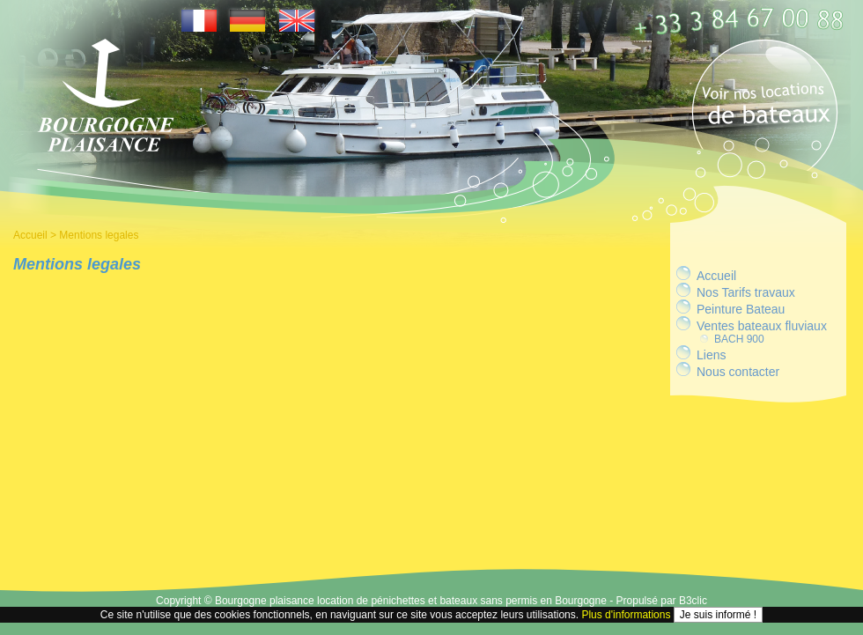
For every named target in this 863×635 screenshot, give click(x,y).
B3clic (693, 600)
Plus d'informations (625, 615)
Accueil (30, 235)
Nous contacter (738, 372)
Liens (711, 355)
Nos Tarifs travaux (746, 292)
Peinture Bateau (741, 309)
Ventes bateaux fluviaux (762, 326)
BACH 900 (739, 339)
